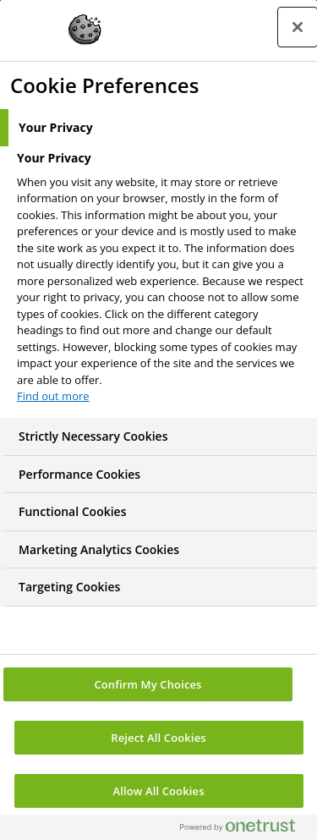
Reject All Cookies (158, 737)
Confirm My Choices (147, 684)
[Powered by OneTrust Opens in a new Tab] (244, 829)
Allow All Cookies (158, 791)
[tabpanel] (160, 282)
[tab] (158, 127)
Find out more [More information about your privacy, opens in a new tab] (53, 396)
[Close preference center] (297, 27)
